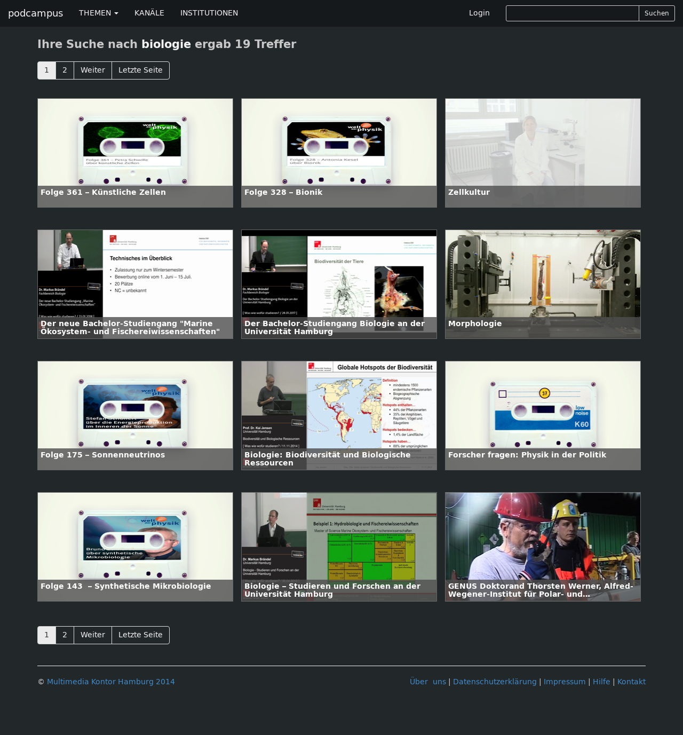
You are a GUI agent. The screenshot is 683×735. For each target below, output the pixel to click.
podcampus (35, 13)
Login (479, 13)
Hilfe (601, 681)
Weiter (93, 70)
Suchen (657, 13)
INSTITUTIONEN (209, 13)
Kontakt (631, 681)
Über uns (428, 681)
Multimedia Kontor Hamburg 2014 (111, 681)
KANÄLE (149, 13)
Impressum (565, 681)
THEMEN (98, 13)
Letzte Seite (140, 70)
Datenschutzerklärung (495, 681)
